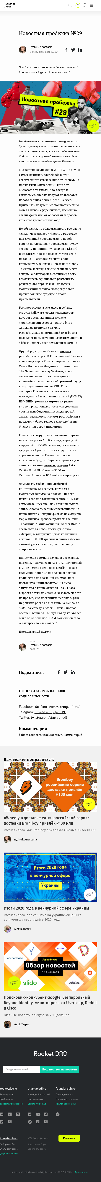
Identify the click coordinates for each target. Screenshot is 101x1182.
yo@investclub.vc (9, 1153)
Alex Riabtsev (22, 929)
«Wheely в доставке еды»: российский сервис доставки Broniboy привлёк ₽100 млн (46, 820)
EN (77, 5)
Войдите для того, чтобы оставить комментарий (50, 735)
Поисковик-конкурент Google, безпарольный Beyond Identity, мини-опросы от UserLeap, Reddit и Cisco (50, 1003)
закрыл (65, 351)
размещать (65, 279)
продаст (58, 519)
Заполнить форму (37, 1148)
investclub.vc (8, 1138)
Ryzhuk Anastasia (41, 47)
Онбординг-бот (8, 1144)
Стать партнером (9, 1148)
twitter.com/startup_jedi (49, 717)
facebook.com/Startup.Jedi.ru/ (57, 706)
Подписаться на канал (67, 1099)
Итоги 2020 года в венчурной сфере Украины (46, 908)
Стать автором (35, 1099)
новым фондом (56, 465)
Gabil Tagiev (21, 1024)
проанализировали (48, 401)
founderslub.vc (66, 1088)
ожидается (27, 254)
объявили (40, 190)
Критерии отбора (37, 1144)
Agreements (81, 1172)
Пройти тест (6, 1099)
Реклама (69, 1138)
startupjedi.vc (37, 1088)
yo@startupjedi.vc (37, 1103)
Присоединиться (64, 1094)
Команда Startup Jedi (39, 1094)
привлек (40, 328)
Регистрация (6, 1094)
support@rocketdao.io (11, 1103)
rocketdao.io (8, 1088)
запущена (26, 588)
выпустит (43, 534)
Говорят (63, 613)
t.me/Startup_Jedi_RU (50, 712)
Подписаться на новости (59, 1069)
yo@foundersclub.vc (66, 1103)
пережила (26, 603)
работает (70, 233)
